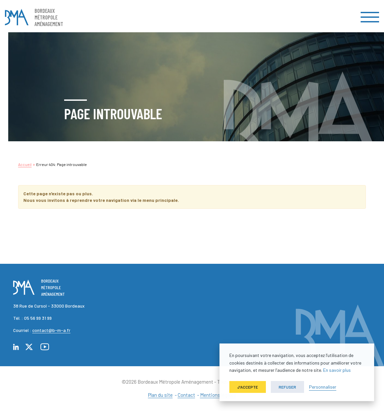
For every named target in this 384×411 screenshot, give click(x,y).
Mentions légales (218, 395)
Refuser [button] (287, 387)
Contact (186, 395)
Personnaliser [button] (322, 387)
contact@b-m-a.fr (51, 330)
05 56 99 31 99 (38, 318)
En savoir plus (337, 370)
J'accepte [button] (247, 387)
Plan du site (160, 395)
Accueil (25, 164)
